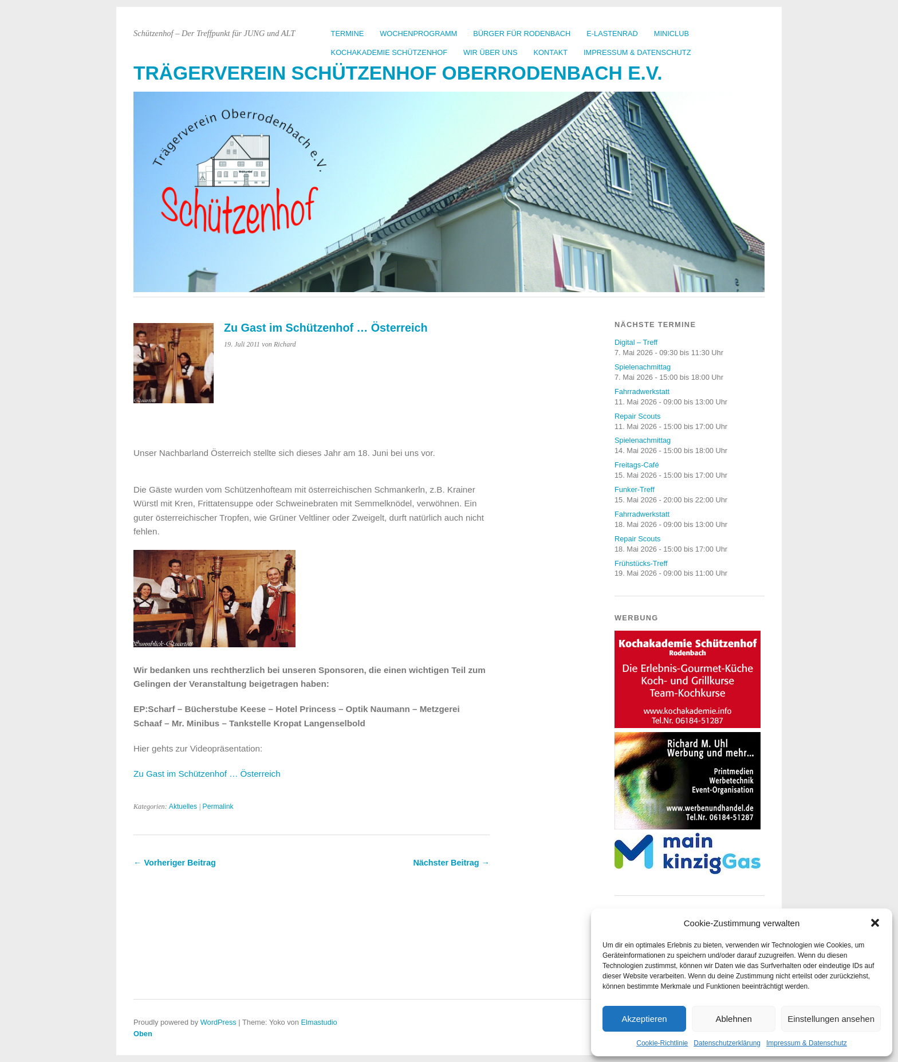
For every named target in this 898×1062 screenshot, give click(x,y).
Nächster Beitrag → (451, 862)
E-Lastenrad (612, 33)
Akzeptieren (644, 1019)
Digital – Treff (636, 342)
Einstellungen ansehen (831, 1019)
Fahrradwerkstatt (642, 391)
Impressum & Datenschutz (806, 1043)
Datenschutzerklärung (727, 1043)
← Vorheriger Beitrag (174, 862)
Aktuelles (183, 807)
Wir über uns (490, 52)
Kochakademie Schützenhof (389, 52)
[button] (875, 923)
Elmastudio (319, 1022)
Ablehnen (733, 1019)
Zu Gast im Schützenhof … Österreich (207, 773)
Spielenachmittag (643, 367)
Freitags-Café (637, 465)
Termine (347, 33)
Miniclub (671, 33)
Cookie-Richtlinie (662, 1043)
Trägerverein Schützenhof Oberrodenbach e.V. (398, 73)
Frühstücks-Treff (641, 563)
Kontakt (551, 52)
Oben (142, 1033)
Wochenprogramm (418, 33)
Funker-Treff (635, 489)
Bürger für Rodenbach (521, 33)
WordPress (218, 1022)
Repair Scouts (637, 416)
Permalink (218, 807)
